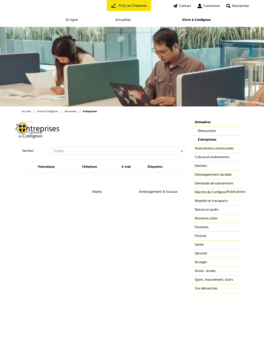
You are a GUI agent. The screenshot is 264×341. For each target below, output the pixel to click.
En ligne (72, 20)
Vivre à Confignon (196, 20)
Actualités (123, 20)
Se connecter (83, 309)
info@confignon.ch (82, 292)
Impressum (70, 333)
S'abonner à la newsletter (40, 300)
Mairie (97, 192)
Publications (236, 192)
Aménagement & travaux (158, 192)
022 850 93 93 (78, 288)
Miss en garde (54, 333)
